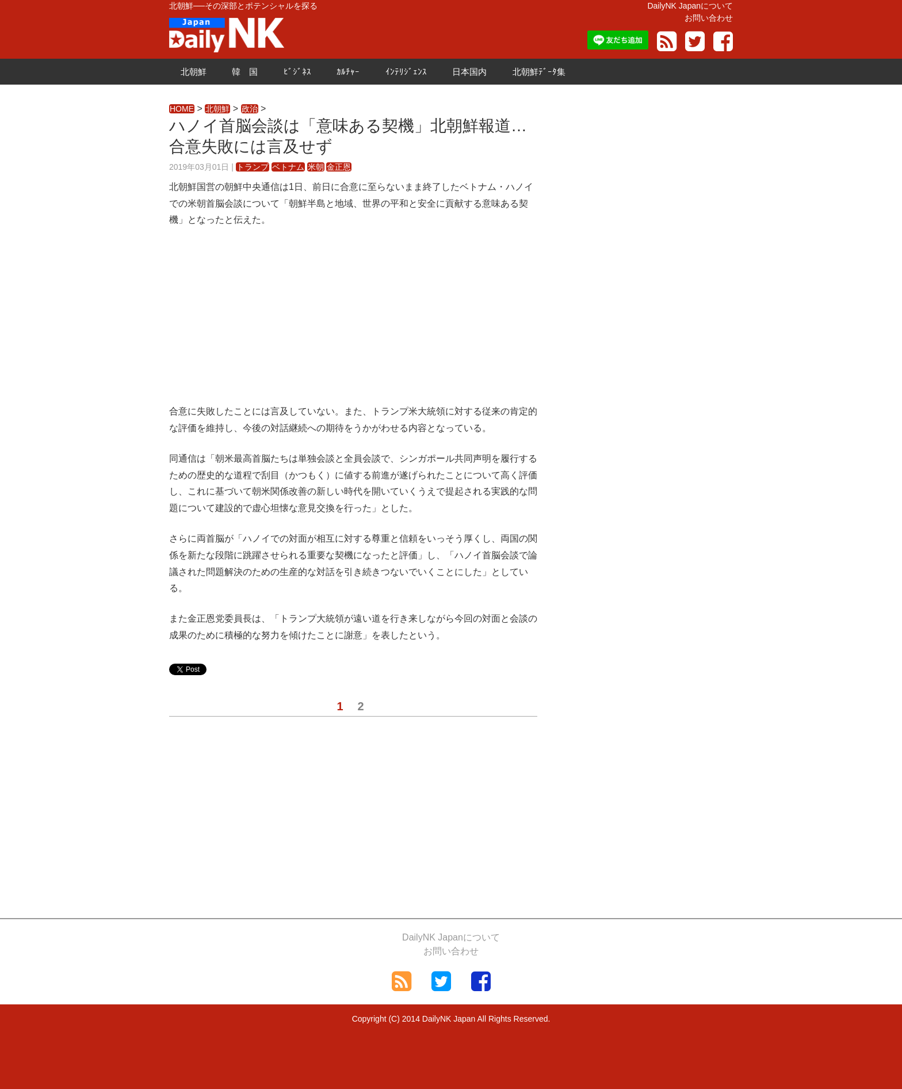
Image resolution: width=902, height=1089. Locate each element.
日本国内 (469, 72)
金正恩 (339, 167)
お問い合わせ (709, 17)
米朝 (316, 167)
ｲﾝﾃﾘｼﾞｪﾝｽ (406, 72)
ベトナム (288, 167)
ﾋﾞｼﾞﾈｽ (297, 72)
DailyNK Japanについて (690, 5)
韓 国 (245, 72)
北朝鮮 (194, 72)
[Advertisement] (353, 322)
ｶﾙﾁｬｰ (348, 72)
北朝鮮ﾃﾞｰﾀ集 (539, 72)
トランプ (252, 167)
